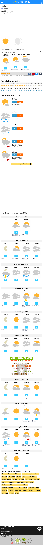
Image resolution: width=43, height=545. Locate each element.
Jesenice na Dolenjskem (32, 479)
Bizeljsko (30, 473)
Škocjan (31, 490)
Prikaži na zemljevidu (8, 11)
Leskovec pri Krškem (21, 485)
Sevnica (25, 490)
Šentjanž (10, 490)
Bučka (24, 476)
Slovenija (5, 8)
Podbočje (31, 487)
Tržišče (11, 493)
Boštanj (4, 476)
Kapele (4, 482)
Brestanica (11, 476)
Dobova (15, 479)
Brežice (18, 476)
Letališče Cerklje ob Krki (9, 487)
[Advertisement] (21, 25)
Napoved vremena (7, 527)
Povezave (3, 533)
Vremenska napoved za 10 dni (21, 164)
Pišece (25, 487)
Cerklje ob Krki (6, 479)
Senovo (4, 490)
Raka (37, 487)
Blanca (37, 473)
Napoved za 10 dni (7, 13)
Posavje (4, 10)
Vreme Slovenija (7, 473)
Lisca (19, 487)
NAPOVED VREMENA (21, 1)
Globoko (21, 479)
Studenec (5, 493)
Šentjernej (18, 490)
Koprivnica (11, 482)
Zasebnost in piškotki (6, 531)
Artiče (24, 473)
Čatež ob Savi (32, 476)
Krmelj (31, 482)
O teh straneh (4, 529)
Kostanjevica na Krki (22, 482)
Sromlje (38, 490)
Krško (11, 485)
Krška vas (5, 485)
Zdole (17, 493)
